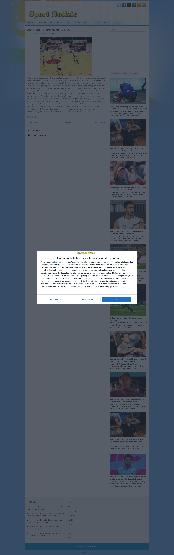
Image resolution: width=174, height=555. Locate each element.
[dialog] (87, 278)
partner (54, 262)
